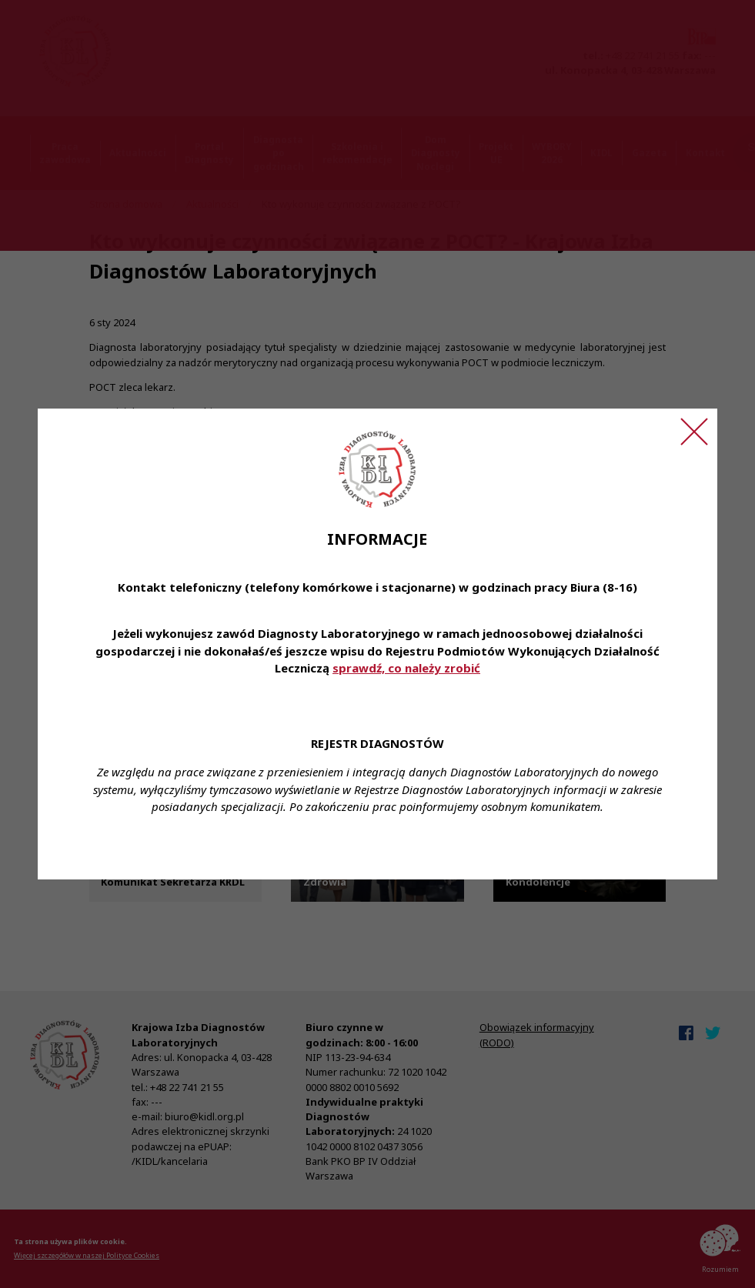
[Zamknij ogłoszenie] (694, 432)
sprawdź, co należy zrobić (406, 668)
